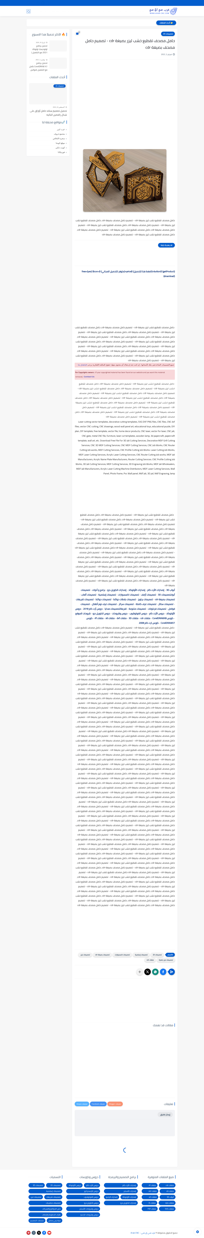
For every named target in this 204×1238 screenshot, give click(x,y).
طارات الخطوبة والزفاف (51, 1215)
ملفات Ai (152, 1203)
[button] (163, 972)
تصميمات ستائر (165, 604)
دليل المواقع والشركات (51, 1209)
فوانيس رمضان (54, 1220)
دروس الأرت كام (156, 613)
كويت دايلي (60, 148)
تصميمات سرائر (126, 604)
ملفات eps (169, 1203)
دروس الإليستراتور (91, 1191)
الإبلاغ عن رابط (108, 3)
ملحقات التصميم (37, 1220)
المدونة (42, 11)
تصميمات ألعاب (88, 595)
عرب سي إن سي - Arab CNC (143, 1233)
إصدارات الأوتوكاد (136, 590)
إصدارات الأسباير (129, 1191)
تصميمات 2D (121, 11)
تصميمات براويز (145, 599)
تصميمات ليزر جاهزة (166, 960)
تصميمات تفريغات (85, 599)
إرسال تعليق (165, 1114)
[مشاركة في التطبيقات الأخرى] (139, 972)
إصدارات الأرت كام (155, 590)
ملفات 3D (133, 618)
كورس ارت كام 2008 (149, 623)
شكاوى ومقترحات (123, 3)
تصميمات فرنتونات (157, 609)
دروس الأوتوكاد (75, 1185)
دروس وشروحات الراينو (89, 1215)
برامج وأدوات (86, 11)
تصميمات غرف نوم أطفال (104, 604)
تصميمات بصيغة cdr (165, 599)
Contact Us (89, 376)
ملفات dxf (122, 618)
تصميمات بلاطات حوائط (124, 599)
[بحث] (28, 11)
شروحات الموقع (83, 613)
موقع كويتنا (60, 143)
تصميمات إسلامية (107, 595)
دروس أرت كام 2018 (93, 609)
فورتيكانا (61, 152)
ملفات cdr (145, 618)
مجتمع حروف (59, 134)
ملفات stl (110, 618)
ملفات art (153, 1197)
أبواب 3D (170, 590)
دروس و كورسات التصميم (63, 11)
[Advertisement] (125, 83)
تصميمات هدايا (112, 609)
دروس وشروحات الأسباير (88, 1209)
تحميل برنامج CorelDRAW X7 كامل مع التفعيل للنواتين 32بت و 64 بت (38, 66)
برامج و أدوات (98, 590)
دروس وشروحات (119, 613)
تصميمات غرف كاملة (146, 604)
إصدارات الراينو (111, 1197)
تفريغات (123, 609)
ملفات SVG (169, 1209)
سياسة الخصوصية (140, 3)
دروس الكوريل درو (101, 613)
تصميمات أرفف (148, 595)
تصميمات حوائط (103, 599)
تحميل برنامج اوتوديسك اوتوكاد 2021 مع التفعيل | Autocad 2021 (39, 49)
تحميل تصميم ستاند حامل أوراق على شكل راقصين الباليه (48, 113)
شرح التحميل (155, 3)
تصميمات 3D (138, 11)
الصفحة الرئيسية (170, 3)
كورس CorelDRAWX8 (162, 618)
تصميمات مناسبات (53, 1203)
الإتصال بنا (82, 365)
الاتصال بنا (96, 3)
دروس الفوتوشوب (138, 613)
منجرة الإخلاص (59, 138)
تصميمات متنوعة (137, 609)
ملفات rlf (99, 618)
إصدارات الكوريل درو (116, 590)
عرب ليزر (61, 129)
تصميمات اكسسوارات (128, 595)
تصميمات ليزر (103, 11)
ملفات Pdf (152, 1209)
